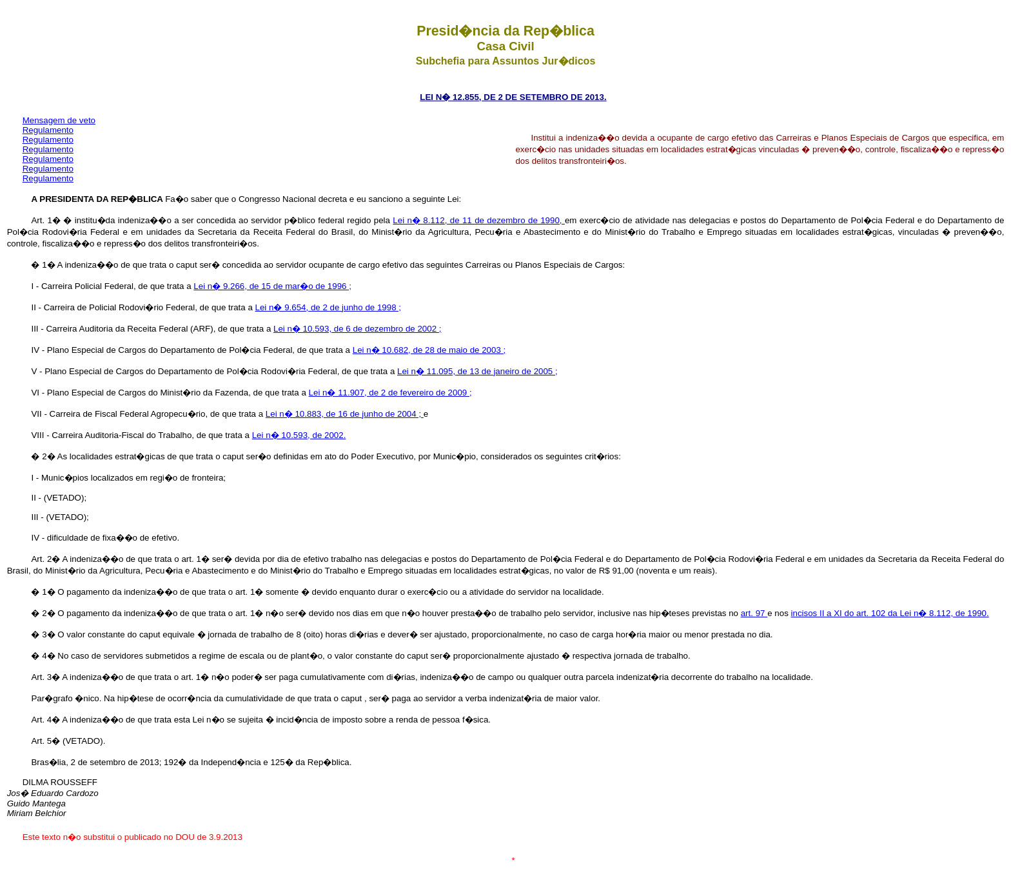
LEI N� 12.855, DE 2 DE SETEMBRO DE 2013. (513, 97)
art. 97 (754, 613)
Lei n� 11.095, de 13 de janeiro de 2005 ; (477, 371)
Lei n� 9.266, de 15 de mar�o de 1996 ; (272, 286)
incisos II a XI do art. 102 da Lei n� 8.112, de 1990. (890, 613)
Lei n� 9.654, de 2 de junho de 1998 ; (328, 307)
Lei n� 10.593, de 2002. (299, 435)
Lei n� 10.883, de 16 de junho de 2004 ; (345, 414)
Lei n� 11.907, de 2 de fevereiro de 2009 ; (390, 392)
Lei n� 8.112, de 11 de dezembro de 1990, (479, 220)
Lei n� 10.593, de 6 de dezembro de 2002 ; (357, 329)
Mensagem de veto (59, 120)
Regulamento (48, 130)
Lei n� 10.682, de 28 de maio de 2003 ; (429, 350)
